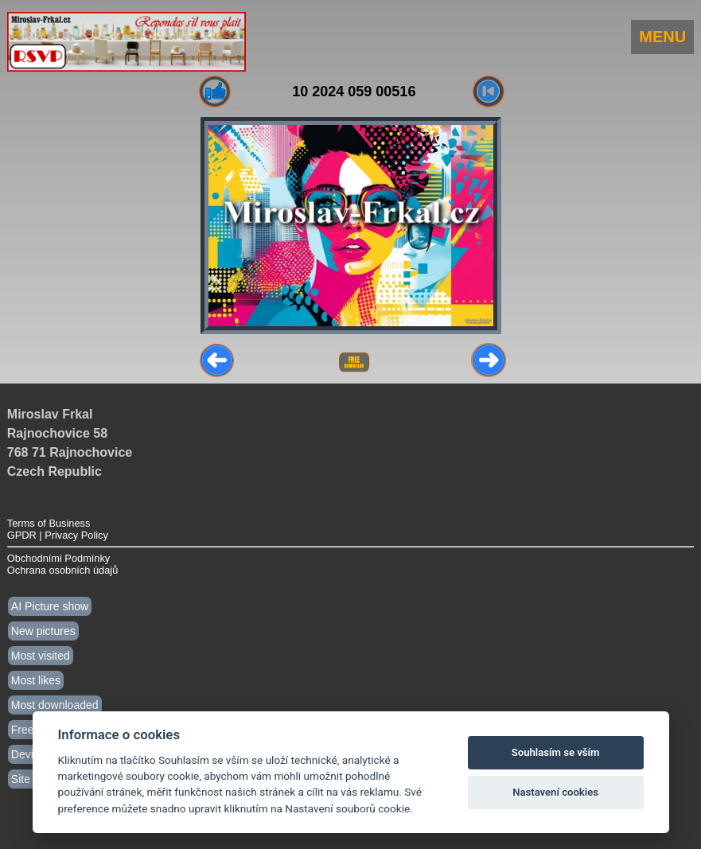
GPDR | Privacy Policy (57, 535)
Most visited (40, 655)
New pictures (43, 631)
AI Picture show (49, 606)
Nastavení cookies (555, 792)
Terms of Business (49, 523)
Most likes (35, 680)
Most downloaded (55, 705)
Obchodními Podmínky (58, 558)
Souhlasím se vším (556, 752)
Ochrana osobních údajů (62, 570)
